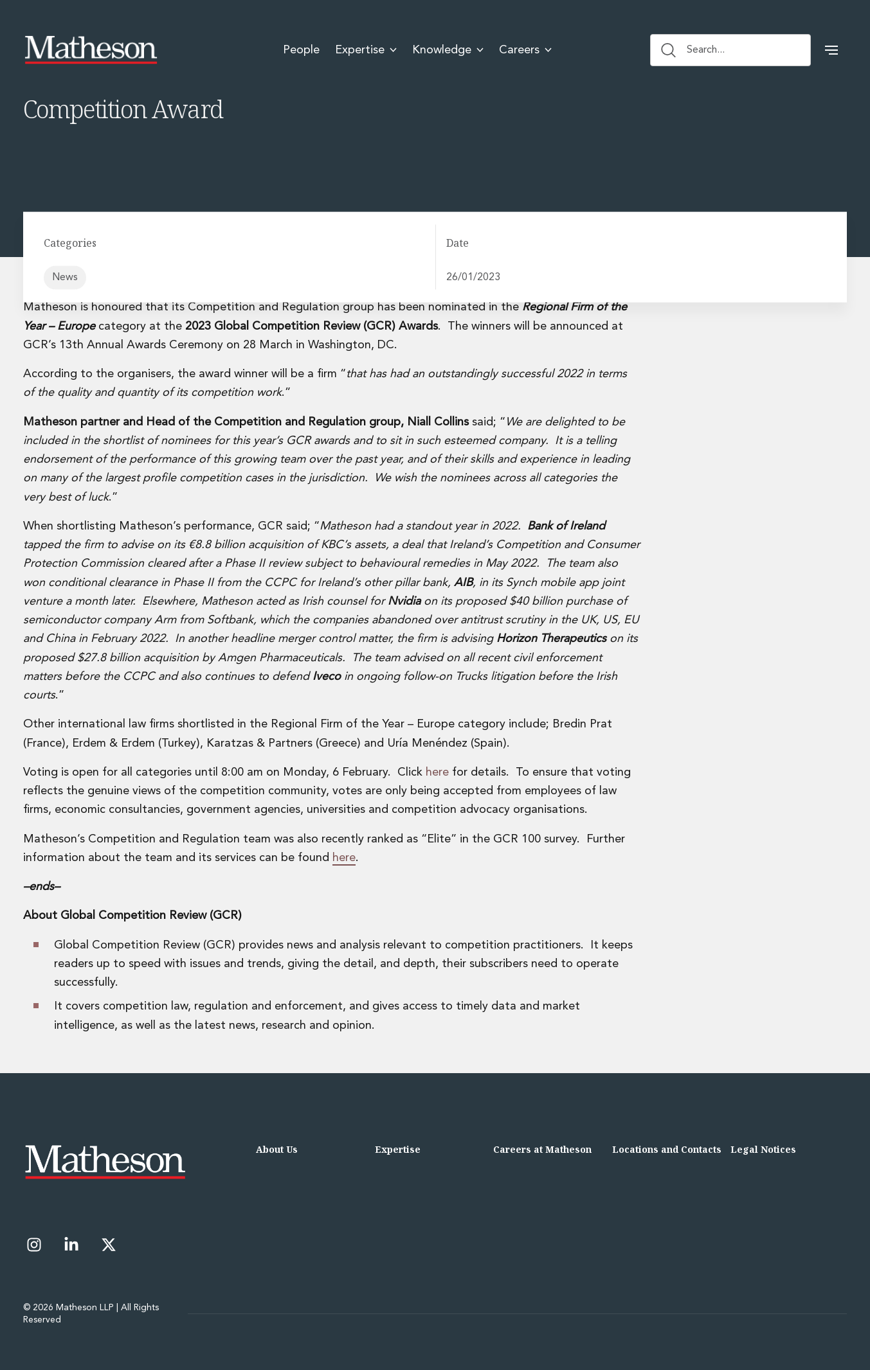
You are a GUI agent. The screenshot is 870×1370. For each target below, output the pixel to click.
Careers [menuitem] (525, 50)
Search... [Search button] (693, 50)
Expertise (398, 1149)
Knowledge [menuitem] (448, 50)
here (439, 772)
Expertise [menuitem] (366, 50)
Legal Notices (763, 1149)
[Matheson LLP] (90, 50)
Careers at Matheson (542, 1149)
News (65, 277)
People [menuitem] (301, 50)
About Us (277, 1149)
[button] (831, 50)
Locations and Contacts (666, 1149)
